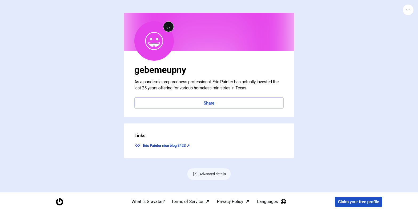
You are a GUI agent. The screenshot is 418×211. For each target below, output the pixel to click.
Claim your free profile (358, 201)
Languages (271, 201)
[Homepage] (59, 201)
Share (209, 103)
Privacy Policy (230, 201)
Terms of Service (187, 201)
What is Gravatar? (148, 201)
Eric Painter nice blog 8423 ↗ (166, 145)
